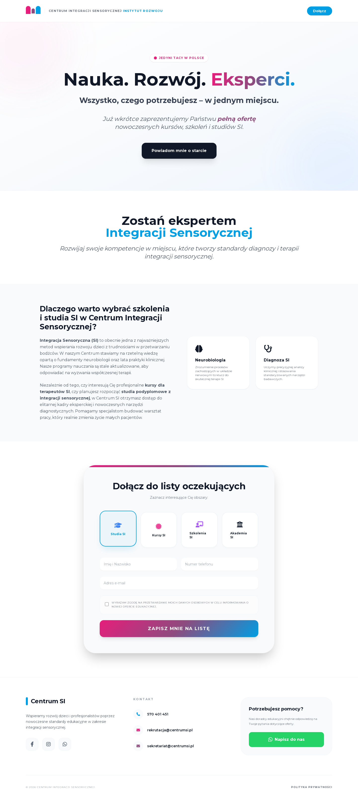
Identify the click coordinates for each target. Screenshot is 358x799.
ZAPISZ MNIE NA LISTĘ (179, 628)
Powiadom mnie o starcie (179, 150)
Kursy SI (158, 529)
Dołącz (319, 11)
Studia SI (118, 528)
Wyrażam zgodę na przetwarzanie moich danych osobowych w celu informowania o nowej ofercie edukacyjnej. (180, 604)
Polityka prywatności (311, 787)
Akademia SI (238, 529)
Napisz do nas (286, 739)
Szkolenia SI (197, 529)
